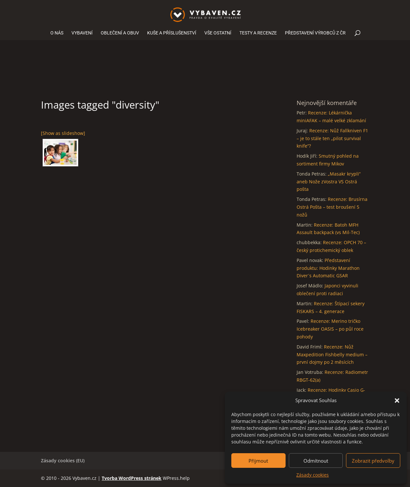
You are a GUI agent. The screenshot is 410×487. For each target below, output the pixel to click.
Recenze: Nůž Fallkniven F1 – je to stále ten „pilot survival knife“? (332, 138)
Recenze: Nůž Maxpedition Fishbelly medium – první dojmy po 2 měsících (332, 354)
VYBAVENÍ (82, 33)
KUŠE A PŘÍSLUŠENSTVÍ (171, 33)
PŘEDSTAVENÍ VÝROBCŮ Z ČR (315, 33)
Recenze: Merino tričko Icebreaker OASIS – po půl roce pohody (330, 329)
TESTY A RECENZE (258, 33)
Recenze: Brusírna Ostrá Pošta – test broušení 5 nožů (332, 207)
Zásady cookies (312, 475)
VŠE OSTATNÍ (217, 33)
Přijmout (258, 460)
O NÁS (56, 33)
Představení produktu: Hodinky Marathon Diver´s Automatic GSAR (328, 268)
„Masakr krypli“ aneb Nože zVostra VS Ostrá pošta (329, 181)
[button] (397, 400)
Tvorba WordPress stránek (131, 478)
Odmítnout (315, 460)
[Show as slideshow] (63, 133)
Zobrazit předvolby (373, 460)
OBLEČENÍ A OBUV (120, 33)
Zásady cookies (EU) (62, 460)
